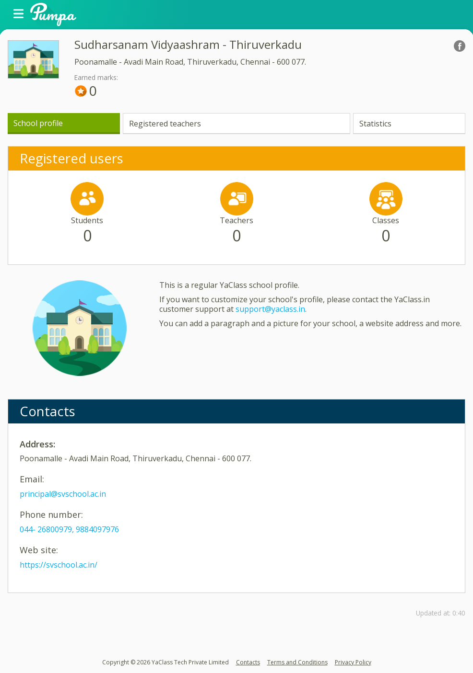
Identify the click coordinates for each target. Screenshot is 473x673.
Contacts (248, 662)
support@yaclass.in (270, 309)
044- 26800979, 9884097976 (69, 529)
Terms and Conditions (297, 662)
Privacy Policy (353, 662)
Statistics (375, 123)
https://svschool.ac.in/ (58, 564)
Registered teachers (165, 123)
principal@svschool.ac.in (63, 494)
